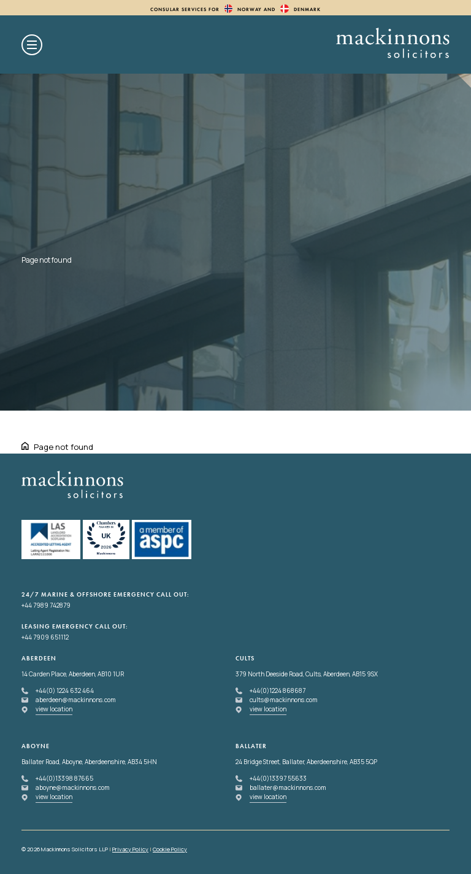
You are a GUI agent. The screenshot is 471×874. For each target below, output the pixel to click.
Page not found (63, 446)
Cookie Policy (170, 849)
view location (54, 709)
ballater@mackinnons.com (288, 787)
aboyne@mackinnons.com (73, 787)
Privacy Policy (130, 849)
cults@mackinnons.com (284, 699)
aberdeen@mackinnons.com (76, 699)
